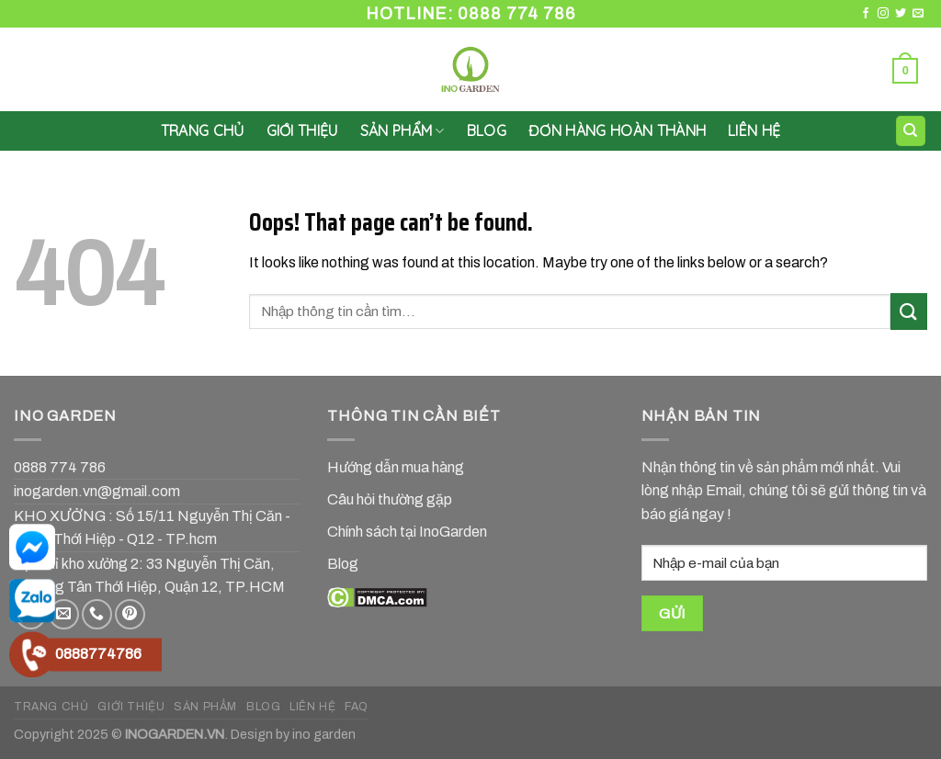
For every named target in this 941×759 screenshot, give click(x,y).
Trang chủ (202, 130)
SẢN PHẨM (402, 130)
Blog (486, 130)
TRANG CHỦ (51, 706)
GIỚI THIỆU (302, 130)
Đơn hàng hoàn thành (617, 130)
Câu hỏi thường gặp (389, 499)
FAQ (356, 706)
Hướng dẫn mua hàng (395, 467)
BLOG (263, 706)
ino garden (324, 734)
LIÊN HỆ (754, 130)
